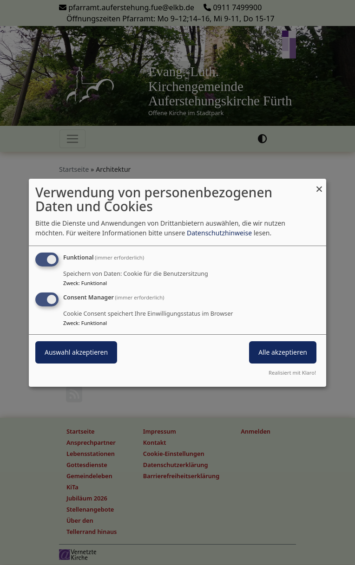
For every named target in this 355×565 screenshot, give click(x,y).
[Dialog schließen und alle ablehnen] (319, 184)
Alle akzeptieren (282, 352)
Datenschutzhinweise (219, 232)
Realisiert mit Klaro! (292, 372)
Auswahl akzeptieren (76, 352)
